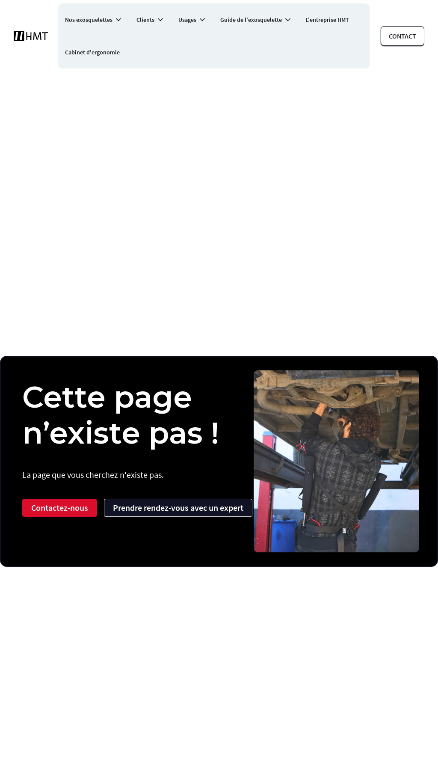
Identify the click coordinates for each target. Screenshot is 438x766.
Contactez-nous (59, 507)
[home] (31, 36)
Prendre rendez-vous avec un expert (178, 507)
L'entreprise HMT (327, 20)
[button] (94, 19)
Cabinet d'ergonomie (92, 52)
